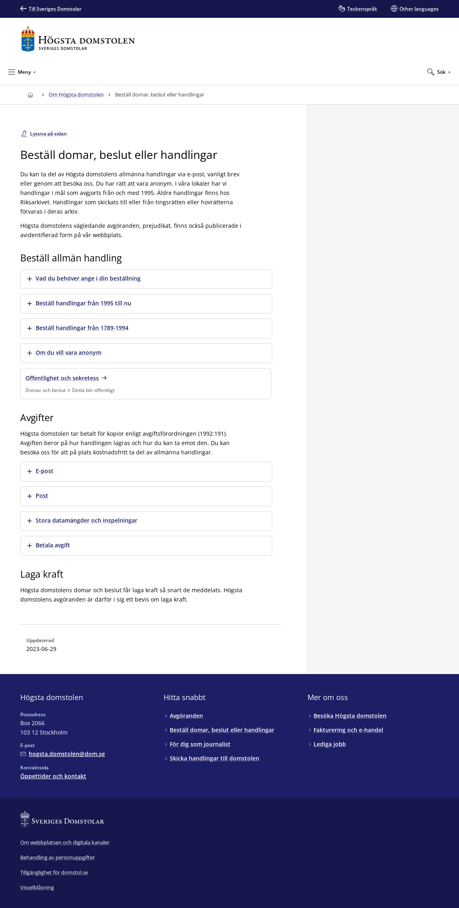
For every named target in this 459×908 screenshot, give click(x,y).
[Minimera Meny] (22, 72)
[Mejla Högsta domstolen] (62, 753)
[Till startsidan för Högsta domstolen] (77, 39)
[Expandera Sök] (439, 72)
